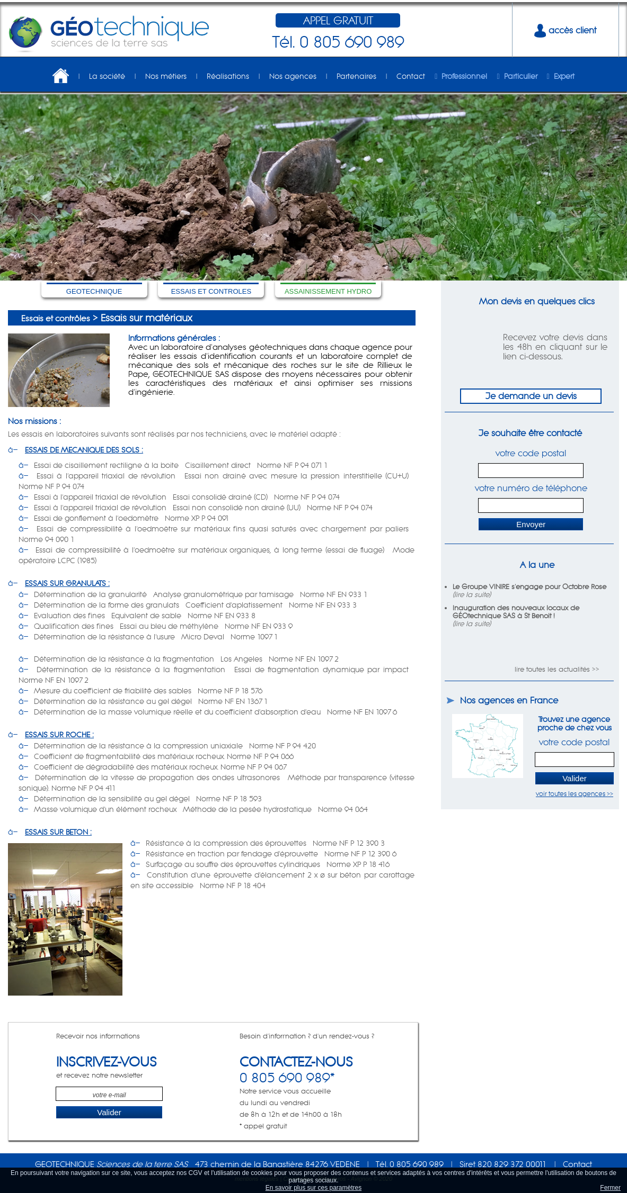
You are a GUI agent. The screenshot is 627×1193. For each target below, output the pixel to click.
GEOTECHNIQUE (94, 291)
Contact (410, 76)
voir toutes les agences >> (574, 793)
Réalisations (228, 76)
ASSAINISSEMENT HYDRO (328, 291)
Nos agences (292, 76)
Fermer (610, 1187)
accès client (565, 30)
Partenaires (356, 76)
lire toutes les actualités (552, 669)
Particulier (520, 76)
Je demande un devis (531, 396)
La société (107, 76)
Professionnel (464, 76)
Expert (564, 76)
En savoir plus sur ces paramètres (313, 1187)
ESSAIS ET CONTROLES (211, 291)
